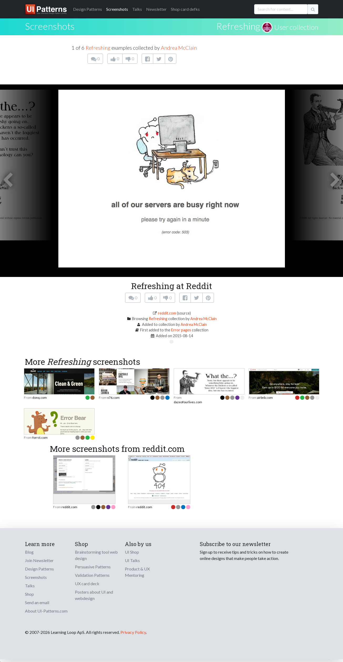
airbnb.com (265, 398)
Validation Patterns (92, 575)
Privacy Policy (133, 632)
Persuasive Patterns (93, 566)
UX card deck (87, 583)
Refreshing (238, 26)
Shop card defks (185, 9)
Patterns (87, 9)
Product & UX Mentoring (137, 572)
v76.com (113, 398)
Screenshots (117, 9)
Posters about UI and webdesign (94, 595)
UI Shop (132, 551)
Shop (29, 594)
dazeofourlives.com (188, 402)
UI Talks (132, 560)
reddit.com (167, 313)
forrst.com (40, 437)
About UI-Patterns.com (46, 610)
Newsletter (156, 9)
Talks (137, 9)
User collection (296, 27)
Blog (29, 551)
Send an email (37, 602)
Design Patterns (39, 568)
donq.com (39, 398)
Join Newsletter (39, 560)
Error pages (181, 330)
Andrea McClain (179, 47)
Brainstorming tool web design (96, 555)
